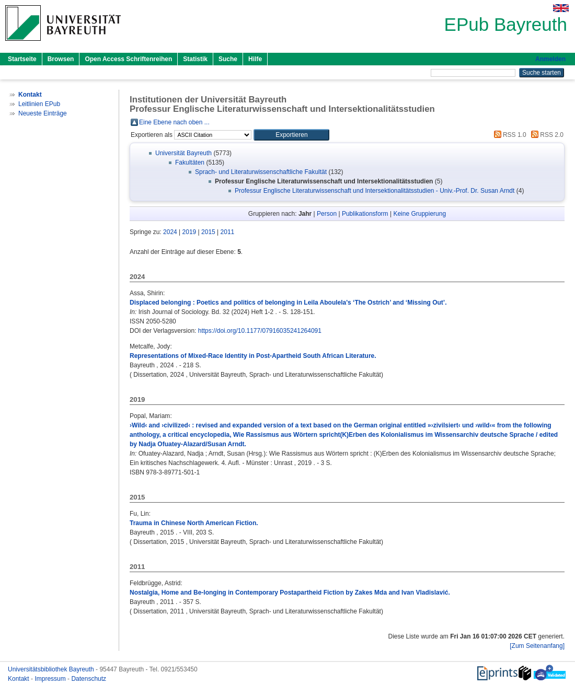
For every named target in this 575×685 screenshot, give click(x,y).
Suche (227, 59)
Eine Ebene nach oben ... (174, 122)
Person (327, 213)
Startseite (22, 59)
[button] (291, 135)
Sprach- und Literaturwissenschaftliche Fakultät (261, 172)
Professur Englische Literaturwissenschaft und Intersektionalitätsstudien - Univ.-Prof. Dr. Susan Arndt (374, 190)
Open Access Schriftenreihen (128, 59)
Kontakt (19, 678)
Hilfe (255, 59)
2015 (208, 232)
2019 (189, 232)
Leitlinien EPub (39, 104)
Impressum (50, 678)
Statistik (195, 59)
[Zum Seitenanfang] (537, 645)
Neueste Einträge (42, 113)
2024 (170, 232)
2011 (228, 232)
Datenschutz (88, 678)
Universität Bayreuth (183, 153)
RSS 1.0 (508, 134)
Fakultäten (189, 162)
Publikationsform (365, 213)
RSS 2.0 (546, 134)
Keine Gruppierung (419, 213)
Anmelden (550, 59)
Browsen (61, 59)
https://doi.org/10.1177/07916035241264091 (259, 330)
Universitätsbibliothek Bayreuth (52, 669)
